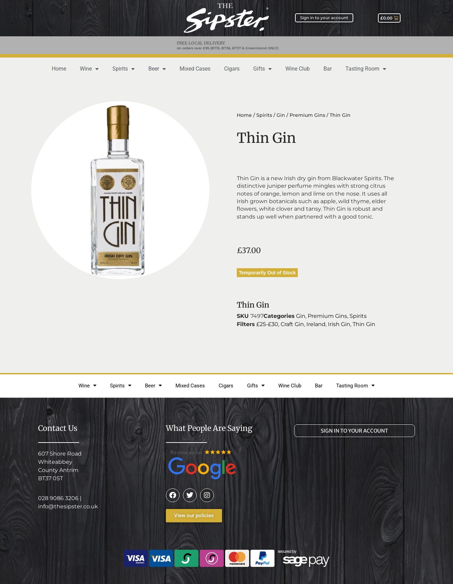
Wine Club (297, 68)
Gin (281, 115)
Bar (327, 68)
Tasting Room (365, 69)
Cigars (232, 68)
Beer (157, 69)
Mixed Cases (195, 68)
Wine (89, 69)
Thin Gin (364, 324)
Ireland (316, 324)
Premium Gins (307, 115)
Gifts (262, 69)
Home (59, 68)
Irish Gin (339, 324)
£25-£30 (267, 324)
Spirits (123, 69)
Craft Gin (292, 324)
